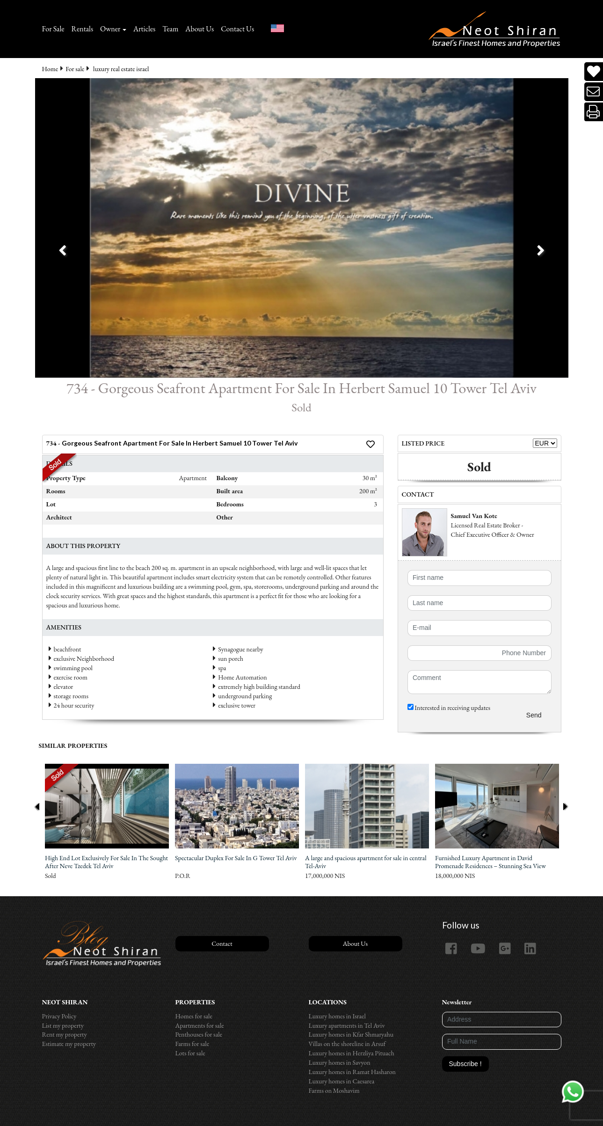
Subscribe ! (465, 1064)
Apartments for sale (199, 1025)
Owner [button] (110, 29)
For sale (74, 69)
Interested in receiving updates (449, 707)
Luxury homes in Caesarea (342, 1081)
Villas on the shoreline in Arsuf (347, 1043)
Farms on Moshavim (334, 1090)
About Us (199, 29)
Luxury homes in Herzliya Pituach (351, 1053)
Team (170, 29)
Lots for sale (190, 1053)
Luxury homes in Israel (337, 1016)
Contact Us (237, 29)
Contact (221, 943)
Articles (144, 29)
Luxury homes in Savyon (340, 1062)
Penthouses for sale (199, 1034)
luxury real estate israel (121, 69)
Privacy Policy (59, 1016)
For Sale (53, 29)
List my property (63, 1025)
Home (50, 69)
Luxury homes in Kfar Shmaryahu (351, 1034)
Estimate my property (69, 1043)
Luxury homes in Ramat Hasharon (352, 1072)
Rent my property (64, 1034)
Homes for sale (193, 1016)
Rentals (83, 29)
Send (534, 715)
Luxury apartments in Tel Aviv (347, 1025)
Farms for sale (192, 1043)
